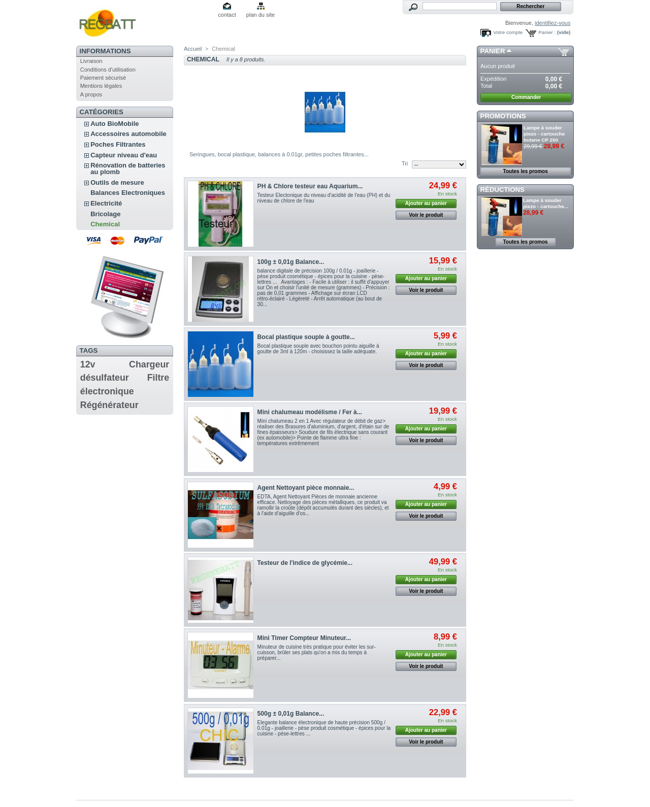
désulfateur (104, 378)
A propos (91, 94)
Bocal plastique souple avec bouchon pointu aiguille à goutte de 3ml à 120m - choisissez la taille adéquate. (318, 348)
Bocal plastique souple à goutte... (306, 337)
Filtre (158, 378)
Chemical (105, 224)
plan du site (260, 15)
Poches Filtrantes (117, 144)
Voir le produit (426, 215)
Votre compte (508, 32)
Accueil (193, 49)
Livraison (91, 61)
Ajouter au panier (426, 203)
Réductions (502, 189)
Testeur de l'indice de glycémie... (304, 562)
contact (227, 15)
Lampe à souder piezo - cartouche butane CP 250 (544, 134)
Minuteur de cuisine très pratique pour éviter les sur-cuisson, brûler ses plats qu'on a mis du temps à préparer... (316, 652)
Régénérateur (109, 405)
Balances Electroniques (127, 192)
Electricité (106, 203)
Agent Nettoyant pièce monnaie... (305, 487)
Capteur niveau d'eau (123, 155)
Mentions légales (101, 86)
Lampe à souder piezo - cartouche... (545, 203)
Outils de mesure (117, 182)
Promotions (503, 116)
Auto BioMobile (114, 123)
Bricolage (105, 214)
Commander (526, 97)
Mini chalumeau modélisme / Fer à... (309, 412)
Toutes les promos (525, 171)
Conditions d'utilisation (108, 69)
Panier (492, 51)
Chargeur (149, 364)
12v (87, 364)
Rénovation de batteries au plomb (127, 168)
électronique (107, 391)
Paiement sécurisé (103, 78)
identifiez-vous (552, 23)
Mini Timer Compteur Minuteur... (304, 638)
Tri (405, 163)
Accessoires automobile (128, 134)
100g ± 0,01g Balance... (290, 261)
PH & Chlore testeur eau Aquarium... (310, 186)
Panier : (547, 32)
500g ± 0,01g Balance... (290, 713)
